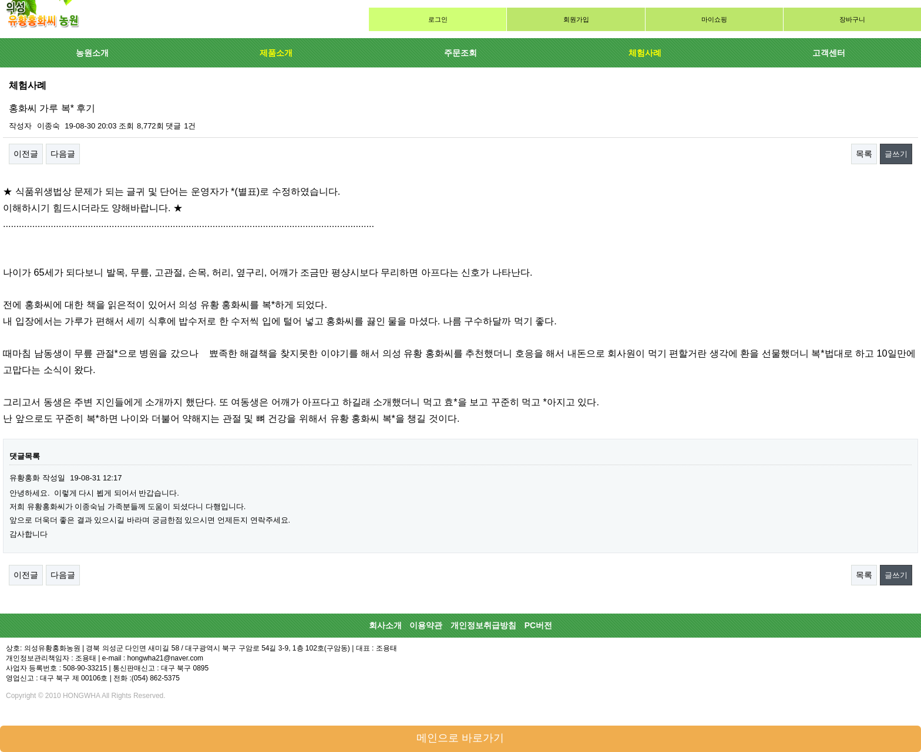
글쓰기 (896, 154)
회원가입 (576, 19)
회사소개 (385, 625)
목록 (864, 153)
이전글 (26, 153)
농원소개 (92, 52)
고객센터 (828, 52)
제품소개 (276, 52)
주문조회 (460, 52)
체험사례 (644, 52)
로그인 (438, 19)
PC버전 (538, 625)
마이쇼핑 (714, 19)
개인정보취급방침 (483, 625)
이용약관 (425, 625)
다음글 (63, 153)
